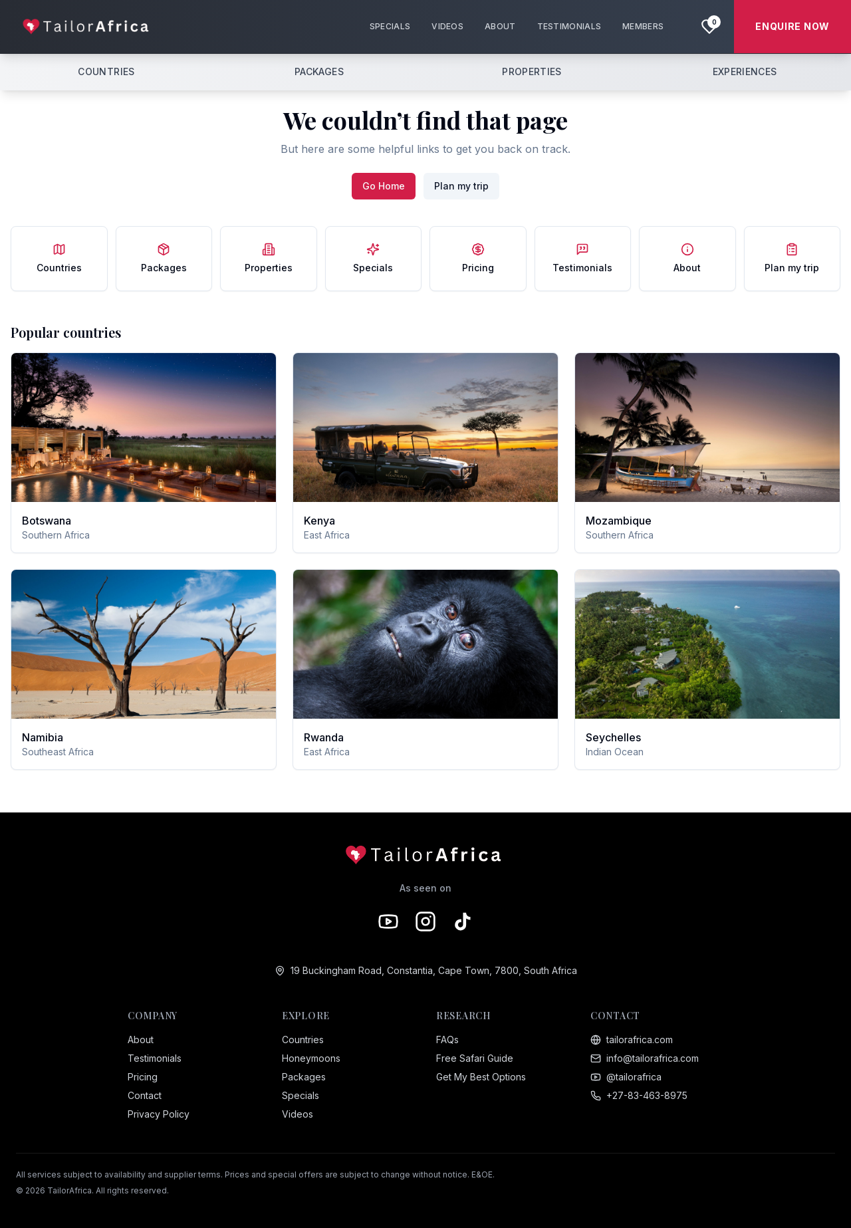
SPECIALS (390, 26)
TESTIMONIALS (569, 26)
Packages (304, 1076)
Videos (297, 1114)
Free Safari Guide (474, 1058)
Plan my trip (461, 185)
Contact (145, 1095)
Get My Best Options (481, 1076)
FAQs (447, 1039)
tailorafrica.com (631, 1039)
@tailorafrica (626, 1076)
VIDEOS (447, 26)
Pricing (143, 1076)
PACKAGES (319, 71)
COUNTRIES (106, 71)
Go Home (383, 185)
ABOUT (500, 26)
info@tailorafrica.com (644, 1058)
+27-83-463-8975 (638, 1095)
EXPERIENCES (745, 71)
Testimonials (155, 1058)
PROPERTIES (532, 71)
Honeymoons (311, 1058)
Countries (303, 1039)
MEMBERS (643, 26)
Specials (300, 1095)
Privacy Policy (158, 1114)
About (141, 1039)
